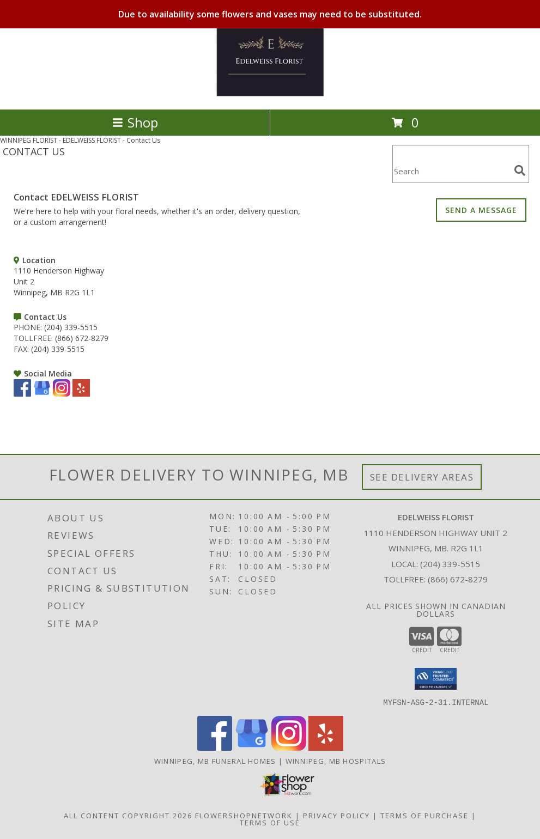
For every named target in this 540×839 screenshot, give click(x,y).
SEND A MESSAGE (481, 210)
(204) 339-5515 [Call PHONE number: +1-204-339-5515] (71, 327)
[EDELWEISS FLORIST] (270, 93)
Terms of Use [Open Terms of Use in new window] (270, 822)
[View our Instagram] (61, 393)
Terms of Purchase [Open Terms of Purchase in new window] (424, 815)
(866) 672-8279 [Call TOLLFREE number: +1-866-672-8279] (81, 338)
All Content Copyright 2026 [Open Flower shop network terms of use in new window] (128, 815)
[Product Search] (451, 171)
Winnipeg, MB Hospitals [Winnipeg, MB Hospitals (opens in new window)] (336, 760)
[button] (436, 679)
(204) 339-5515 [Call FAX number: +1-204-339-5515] (57, 349)
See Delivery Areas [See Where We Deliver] (422, 477)
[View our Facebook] (22, 393)
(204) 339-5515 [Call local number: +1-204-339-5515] (450, 563)
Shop (135, 122)
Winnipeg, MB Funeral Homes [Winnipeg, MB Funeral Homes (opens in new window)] (215, 760)
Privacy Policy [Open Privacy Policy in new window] (336, 815)
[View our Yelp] (81, 393)
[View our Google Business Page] (42, 393)
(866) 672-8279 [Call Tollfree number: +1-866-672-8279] (458, 579)
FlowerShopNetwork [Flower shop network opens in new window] (244, 815)
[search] (520, 171)
